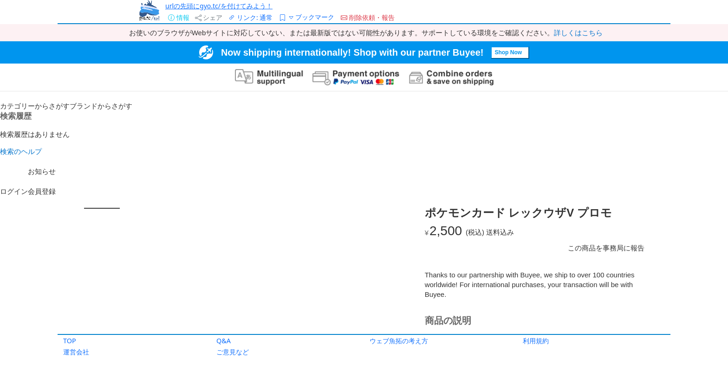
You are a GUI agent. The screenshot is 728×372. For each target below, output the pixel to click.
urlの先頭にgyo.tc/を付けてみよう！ (219, 5)
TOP (69, 340)
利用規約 (536, 340)
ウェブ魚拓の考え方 (399, 340)
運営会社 (76, 351)
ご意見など (232, 351)
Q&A (223, 340)
